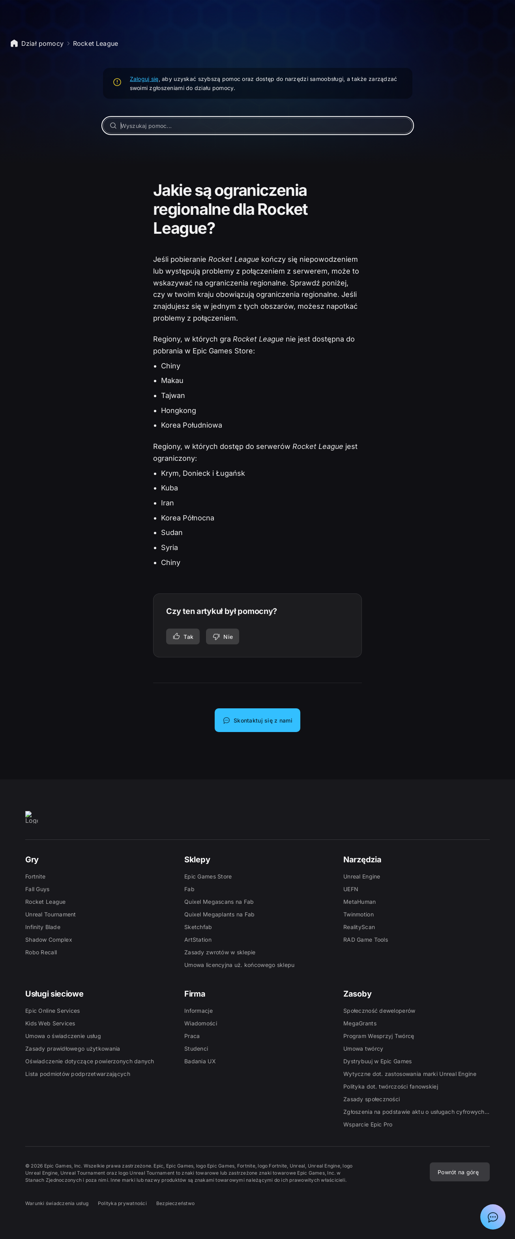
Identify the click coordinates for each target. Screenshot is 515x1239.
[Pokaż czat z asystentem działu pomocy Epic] (493, 1217)
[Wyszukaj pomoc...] (257, 125)
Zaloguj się (144, 78)
